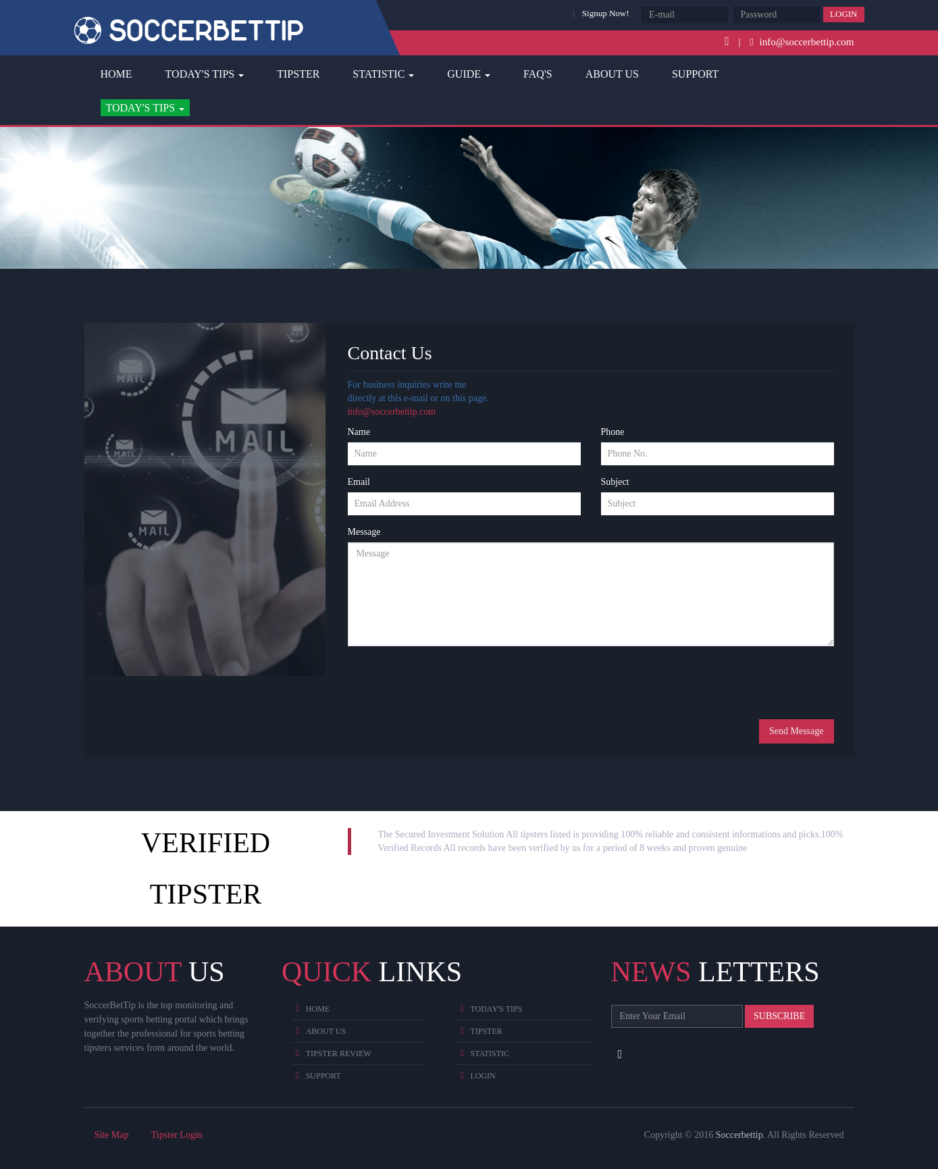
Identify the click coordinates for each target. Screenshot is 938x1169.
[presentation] (450, 682)
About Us (612, 74)
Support (695, 74)
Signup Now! (605, 13)
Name (359, 432)
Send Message (796, 731)
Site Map (112, 1135)
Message (364, 532)
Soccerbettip (739, 1135)
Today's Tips (496, 1009)
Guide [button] (468, 74)
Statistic (489, 1053)
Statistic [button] (383, 74)
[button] (145, 108)
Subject (615, 482)
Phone (613, 432)
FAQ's (537, 74)
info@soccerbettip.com (392, 412)
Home (116, 74)
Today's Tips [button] (204, 74)
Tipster (298, 74)
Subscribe (779, 1016)
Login (843, 14)
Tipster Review (338, 1053)
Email (359, 482)
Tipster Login (177, 1135)
